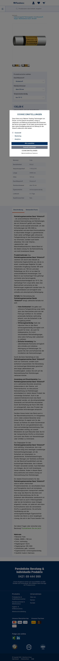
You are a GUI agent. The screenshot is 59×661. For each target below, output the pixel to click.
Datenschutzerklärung (26, 153)
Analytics (18, 139)
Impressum (35, 153)
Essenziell (18, 133)
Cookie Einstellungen (29, 150)
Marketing (18, 136)
